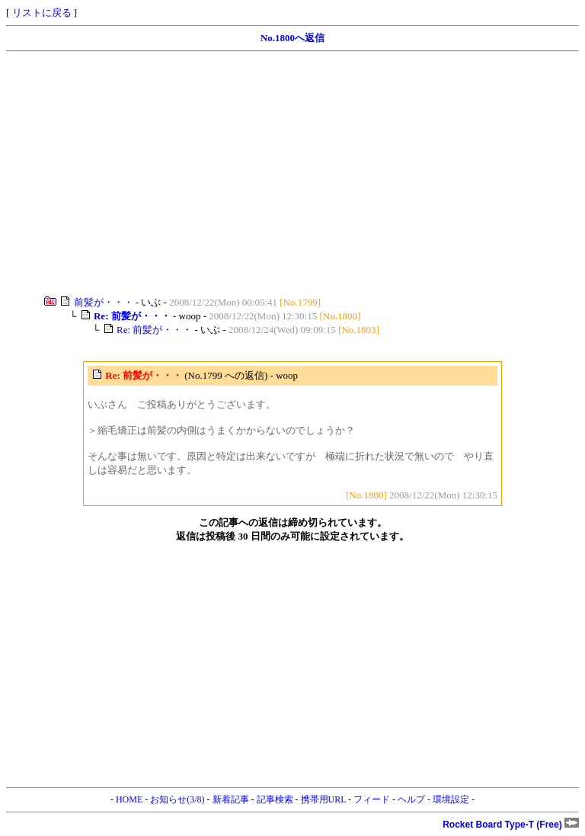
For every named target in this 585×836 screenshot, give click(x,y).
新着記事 (231, 799)
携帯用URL (324, 799)
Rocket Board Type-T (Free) (511, 824)
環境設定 (451, 799)
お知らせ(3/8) (177, 799)
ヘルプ (411, 799)
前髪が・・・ (103, 302)
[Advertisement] (292, 173)
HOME (129, 799)
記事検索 (275, 799)
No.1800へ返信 (292, 37)
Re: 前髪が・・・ (154, 329)
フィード (371, 799)
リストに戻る (42, 12)
